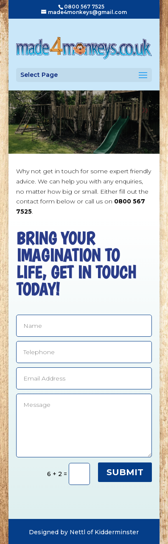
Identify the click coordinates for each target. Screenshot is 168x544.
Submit (124, 472)
